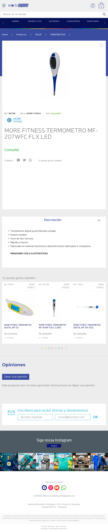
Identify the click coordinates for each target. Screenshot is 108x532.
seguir (54, 445)
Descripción (72, 220)
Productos (21, 35)
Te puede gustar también (50, 161)
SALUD (38, 35)
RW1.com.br (63, 529)
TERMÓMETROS (57, 35)
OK (95, 417)
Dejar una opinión (15, 376)
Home (5, 35)
